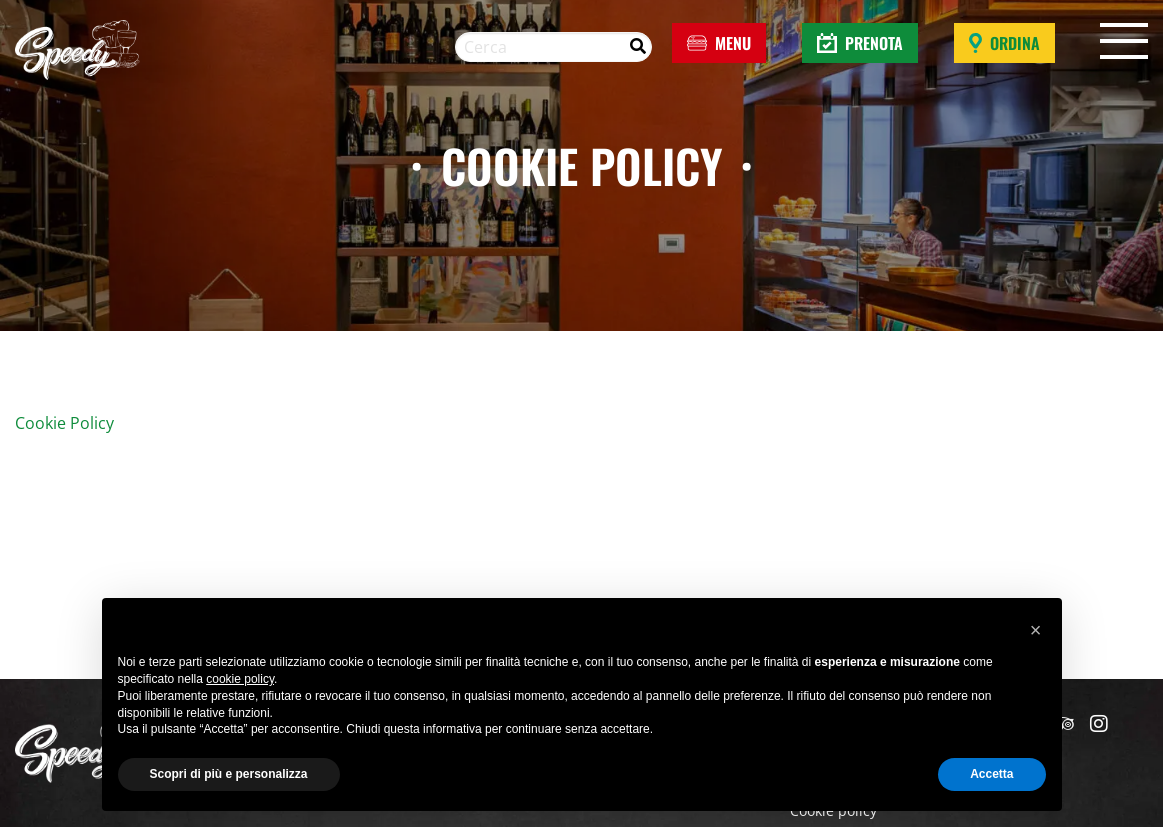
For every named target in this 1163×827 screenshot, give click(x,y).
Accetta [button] (991, 774)
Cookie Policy (64, 423)
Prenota (860, 43)
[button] (1036, 630)
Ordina (1004, 43)
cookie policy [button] (240, 679)
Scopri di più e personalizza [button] (229, 774)
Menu (719, 43)
